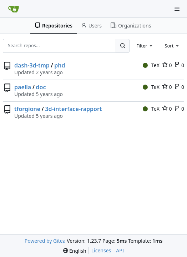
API (120, 250)
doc (41, 87)
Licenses (101, 250)
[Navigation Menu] (177, 8)
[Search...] (122, 45)
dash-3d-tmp (32, 65)
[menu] (74, 250)
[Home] (14, 8)
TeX (151, 65)
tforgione (27, 108)
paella (22, 87)
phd (59, 65)
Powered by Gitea (45, 240)
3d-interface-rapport (73, 108)
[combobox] (145, 45)
